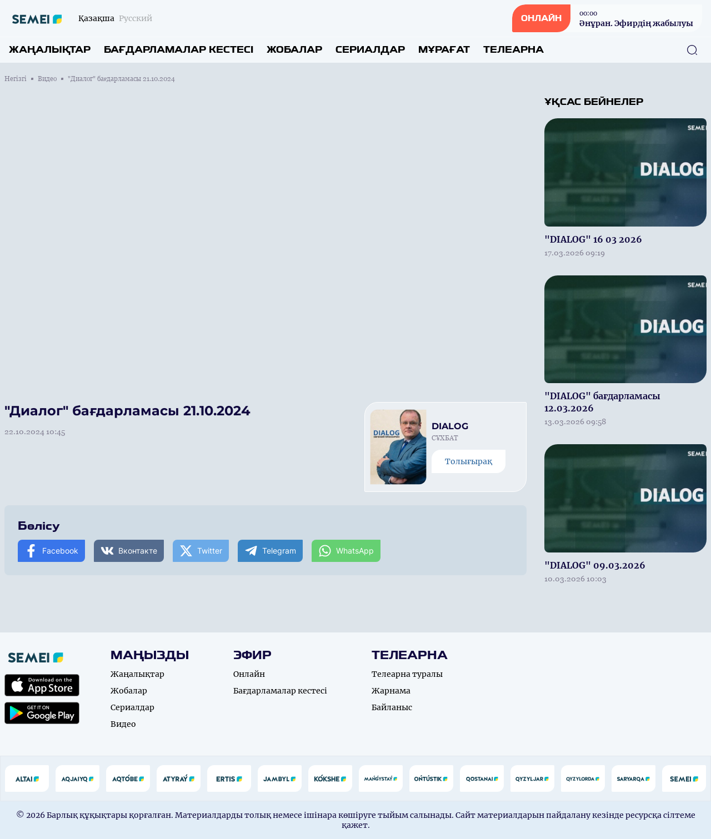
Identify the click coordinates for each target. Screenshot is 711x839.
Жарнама (391, 691)
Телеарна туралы (407, 674)
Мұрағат (444, 49)
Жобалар (294, 49)
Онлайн (249, 674)
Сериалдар (370, 49)
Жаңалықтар (50, 49)
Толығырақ (468, 461)
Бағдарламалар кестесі (178, 49)
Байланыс (392, 707)
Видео (47, 79)
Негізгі (15, 79)
